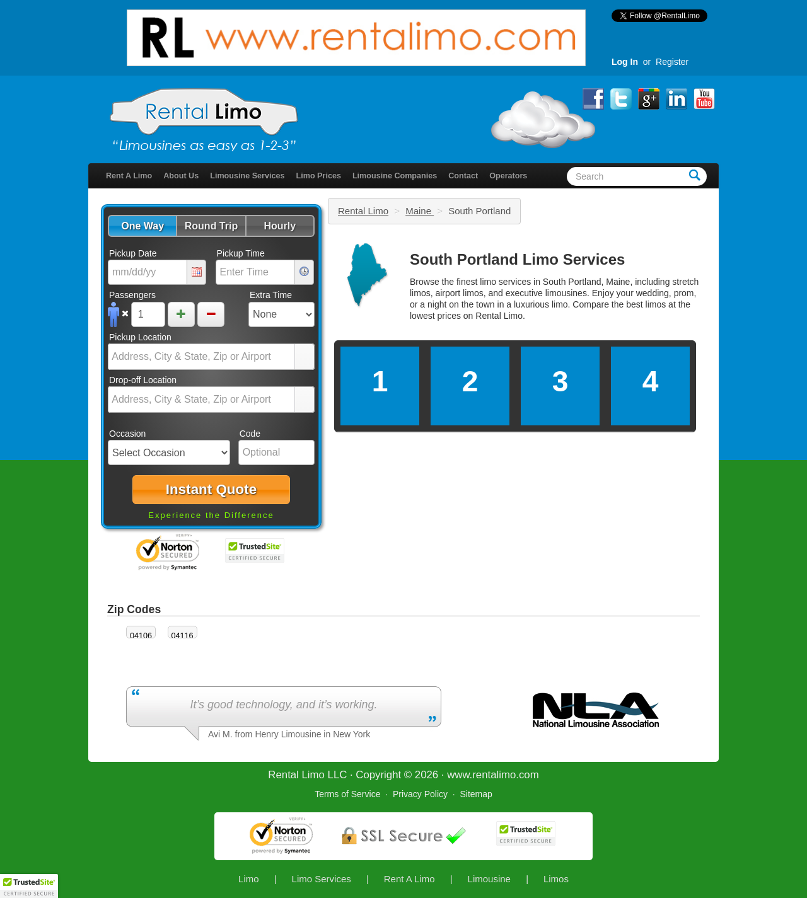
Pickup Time (241, 253)
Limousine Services (247, 175)
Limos (556, 878)
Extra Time (271, 295)
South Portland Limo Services (517, 259)
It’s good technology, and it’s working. (283, 704)
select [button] (304, 357)
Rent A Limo (129, 175)
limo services (505, 282)
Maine (419, 210)
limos (656, 304)
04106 (141, 635)
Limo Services (321, 878)
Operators (508, 175)
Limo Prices (318, 175)
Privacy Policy (420, 794)
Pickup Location (140, 337)
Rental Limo (363, 210)
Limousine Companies (394, 175)
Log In (625, 62)
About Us (181, 175)
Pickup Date (132, 253)
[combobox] (201, 356)
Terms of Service (347, 794)
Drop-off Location (143, 380)
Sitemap (476, 794)
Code (250, 434)
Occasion (127, 434)
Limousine (489, 878)
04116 (182, 635)
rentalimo (494, 775)
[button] (142, 226)
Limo (248, 878)
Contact (463, 175)
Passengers (132, 295)
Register (672, 62)
